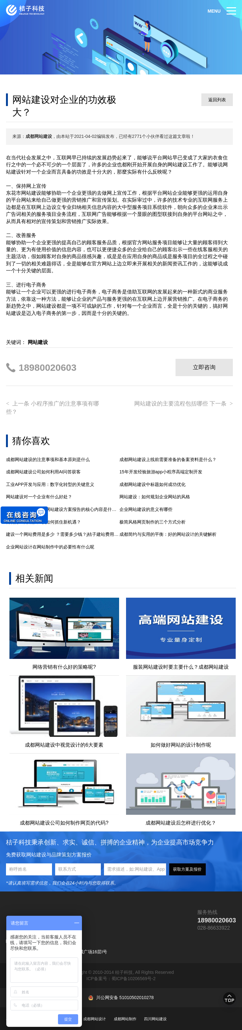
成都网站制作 (125, 1019)
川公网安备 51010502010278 (125, 997)
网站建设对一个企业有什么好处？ (39, 496)
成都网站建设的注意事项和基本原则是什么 (48, 459)
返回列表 (217, 99)
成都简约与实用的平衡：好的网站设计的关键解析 (167, 534)
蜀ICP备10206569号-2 (134, 978)
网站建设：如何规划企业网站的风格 (154, 496)
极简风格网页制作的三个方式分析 (152, 521)
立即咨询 (204, 367)
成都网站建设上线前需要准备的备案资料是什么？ (167, 459)
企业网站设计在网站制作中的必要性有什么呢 (50, 546)
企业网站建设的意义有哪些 (145, 509)
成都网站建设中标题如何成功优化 (152, 484)
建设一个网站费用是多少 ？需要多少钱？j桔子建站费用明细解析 (62, 534)
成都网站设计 (94, 1019)
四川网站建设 (155, 1019)
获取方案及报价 (187, 869)
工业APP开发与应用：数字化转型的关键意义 (50, 484)
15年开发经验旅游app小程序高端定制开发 (160, 471)
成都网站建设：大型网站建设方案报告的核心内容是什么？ (62, 509)
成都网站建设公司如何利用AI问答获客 (43, 471)
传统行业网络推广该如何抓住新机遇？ (43, 521)
